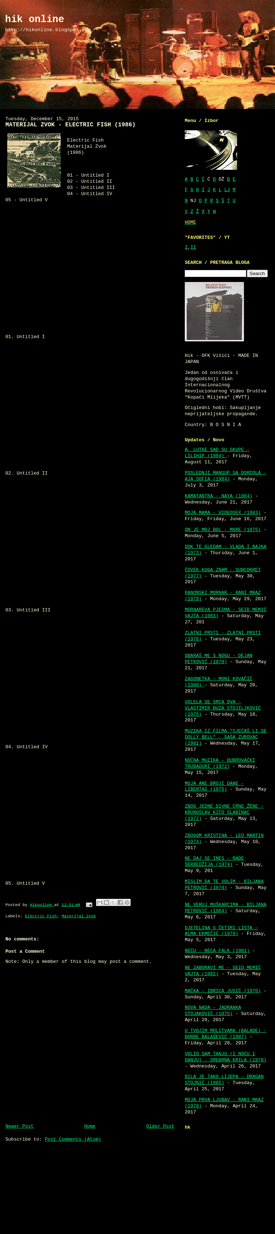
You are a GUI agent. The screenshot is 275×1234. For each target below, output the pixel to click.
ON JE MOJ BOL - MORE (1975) (223, 529)
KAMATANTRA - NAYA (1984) (218, 496)
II (193, 247)
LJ (227, 190)
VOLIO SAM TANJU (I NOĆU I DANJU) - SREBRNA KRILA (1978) (225, 1057)
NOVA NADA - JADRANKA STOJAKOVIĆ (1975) (213, 1010)
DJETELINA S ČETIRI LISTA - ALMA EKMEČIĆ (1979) (221, 931)
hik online (34, 19)
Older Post (160, 1126)
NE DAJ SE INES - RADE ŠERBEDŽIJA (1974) (214, 861)
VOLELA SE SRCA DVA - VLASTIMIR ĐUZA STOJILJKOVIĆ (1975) (223, 708)
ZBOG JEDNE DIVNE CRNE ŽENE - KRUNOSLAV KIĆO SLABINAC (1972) (224, 812)
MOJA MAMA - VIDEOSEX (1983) (223, 512)
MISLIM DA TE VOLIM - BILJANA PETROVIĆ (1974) (224, 884)
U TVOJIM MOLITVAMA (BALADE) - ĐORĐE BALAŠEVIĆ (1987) (225, 1034)
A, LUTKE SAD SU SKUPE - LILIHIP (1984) (217, 453)
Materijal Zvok (79, 916)
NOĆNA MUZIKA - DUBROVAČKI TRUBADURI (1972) (220, 763)
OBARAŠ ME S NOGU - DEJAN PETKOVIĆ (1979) (218, 659)
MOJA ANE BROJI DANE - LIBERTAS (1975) (214, 786)
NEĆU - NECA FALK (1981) (217, 950)
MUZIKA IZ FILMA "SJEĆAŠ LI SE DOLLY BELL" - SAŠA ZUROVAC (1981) (225, 737)
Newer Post (19, 1126)
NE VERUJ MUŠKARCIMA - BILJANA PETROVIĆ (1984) (225, 908)
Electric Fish (41, 916)
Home (89, 1126)
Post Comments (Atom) (73, 1139)
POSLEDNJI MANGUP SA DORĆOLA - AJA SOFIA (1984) (225, 476)
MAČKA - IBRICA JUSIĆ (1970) (223, 991)
